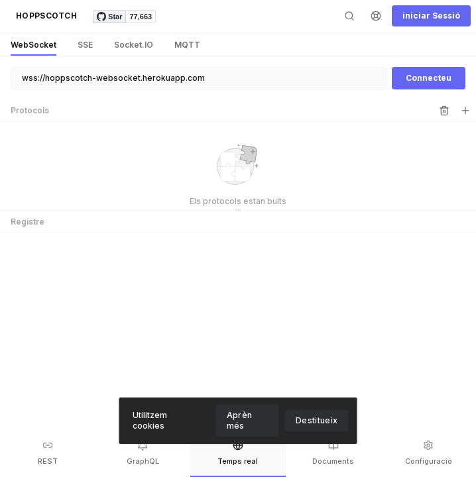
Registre (27, 222)
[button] (46, 15)
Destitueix (317, 420)
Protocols (30, 110)
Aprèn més (240, 420)
